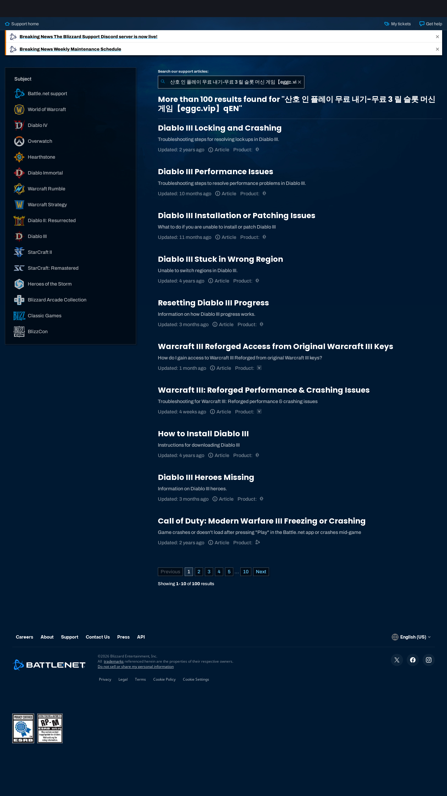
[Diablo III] (257, 154)
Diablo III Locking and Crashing (220, 133)
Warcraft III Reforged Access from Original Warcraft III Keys (275, 351)
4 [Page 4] (219, 576)
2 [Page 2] (199, 576)
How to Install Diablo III (203, 438)
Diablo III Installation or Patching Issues (236, 220)
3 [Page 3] (209, 576)
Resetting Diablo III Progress (213, 307)
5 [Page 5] (229, 576)
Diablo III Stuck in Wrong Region (220, 264)
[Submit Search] (163, 87)
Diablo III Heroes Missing (206, 482)
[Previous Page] (170, 576)
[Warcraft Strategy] (259, 373)
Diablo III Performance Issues (215, 176)
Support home (22, 28)
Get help (431, 28)
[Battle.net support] (257, 547)
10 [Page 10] (246, 576)
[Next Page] (261, 576)
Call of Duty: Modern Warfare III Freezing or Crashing (262, 525)
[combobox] (231, 87)
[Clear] (299, 87)
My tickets (397, 28)
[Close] (437, 41)
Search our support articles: (183, 76)
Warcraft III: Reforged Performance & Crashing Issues (264, 395)
